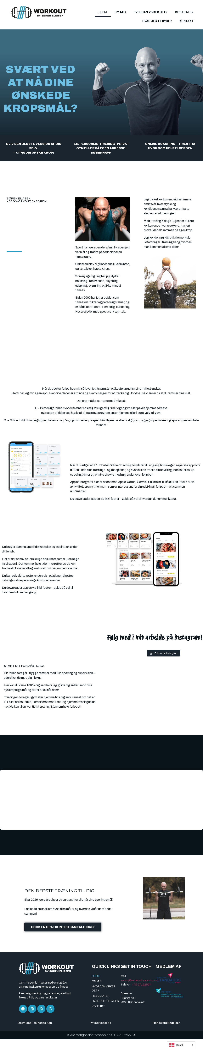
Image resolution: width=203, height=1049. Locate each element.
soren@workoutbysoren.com (140, 979)
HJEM (103, 12)
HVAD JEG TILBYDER (157, 21)
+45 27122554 (141, 984)
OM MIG (120, 12)
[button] (4, 800)
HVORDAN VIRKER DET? (150, 12)
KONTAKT (186, 21)
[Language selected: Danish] (181, 1045)
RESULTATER (184, 12)
